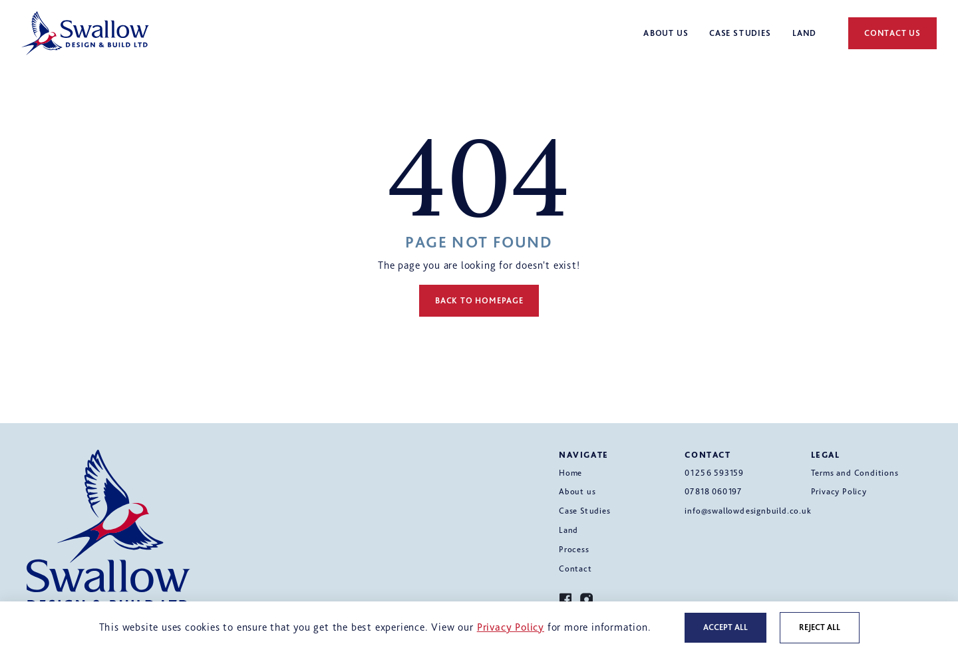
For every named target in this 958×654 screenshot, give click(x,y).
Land (568, 530)
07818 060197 (713, 491)
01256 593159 (714, 473)
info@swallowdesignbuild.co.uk (748, 511)
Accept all (725, 627)
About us (577, 491)
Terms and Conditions (855, 473)
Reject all (819, 627)
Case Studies (585, 511)
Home (570, 473)
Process (574, 549)
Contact (575, 568)
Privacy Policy (839, 491)
